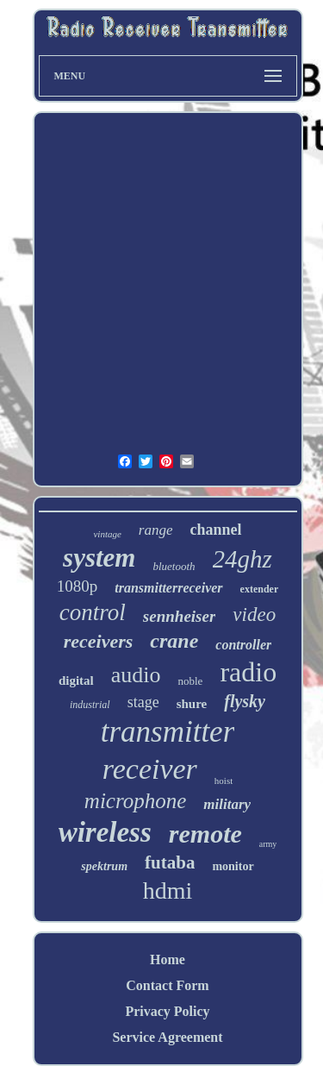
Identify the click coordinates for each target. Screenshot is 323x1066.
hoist (223, 780)
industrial (90, 705)
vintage (107, 534)
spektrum (104, 866)
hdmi (168, 890)
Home (167, 959)
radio (248, 671)
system (99, 557)
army (268, 844)
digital (76, 680)
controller (243, 644)
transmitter (168, 732)
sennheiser (179, 616)
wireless (105, 832)
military (227, 804)
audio (136, 674)
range (156, 530)
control (92, 612)
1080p (77, 586)
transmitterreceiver (168, 587)
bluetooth (173, 566)
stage (143, 702)
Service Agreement (167, 1037)
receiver (149, 769)
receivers (99, 641)
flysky (244, 701)
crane (174, 641)
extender (259, 589)
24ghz (242, 559)
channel (216, 529)
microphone (135, 800)
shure (192, 704)
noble (189, 680)
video (254, 614)
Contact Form (167, 985)
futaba (170, 862)
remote (205, 833)
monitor (232, 866)
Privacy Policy (167, 1011)
